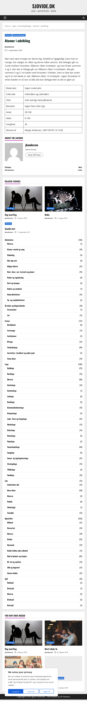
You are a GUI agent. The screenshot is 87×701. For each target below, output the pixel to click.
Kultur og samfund (14, 290)
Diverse (8, 35)
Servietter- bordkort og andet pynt (21, 354)
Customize (16, 691)
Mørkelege (11, 426)
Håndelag (10, 256)
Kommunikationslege (15, 409)
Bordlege (10, 210)
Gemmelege (12, 392)
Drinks (9, 540)
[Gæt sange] (63, 670)
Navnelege (11, 437)
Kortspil (10, 606)
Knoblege (11, 403)
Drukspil (10, 601)
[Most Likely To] (63, 634)
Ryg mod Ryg (11, 216)
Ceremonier (12, 311)
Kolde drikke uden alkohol (17, 552)
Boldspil (10, 584)
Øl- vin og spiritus (14, 563)
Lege (7, 365)
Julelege (10, 397)
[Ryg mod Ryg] (23, 200)
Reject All (31, 691)
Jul (8, 316)
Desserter (11, 529)
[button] (5, 17)
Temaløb (10, 514)
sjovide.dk (43, 6)
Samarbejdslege (19, 35)
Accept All (47, 691)
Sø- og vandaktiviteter (16, 301)
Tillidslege (11, 471)
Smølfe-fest (10, 230)
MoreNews (52, 698)
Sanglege (10, 454)
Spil (6, 580)
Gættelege (11, 386)
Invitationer (12, 337)
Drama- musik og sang (15, 250)
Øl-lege (10, 343)
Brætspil (10, 589)
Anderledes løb (13, 486)
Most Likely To (51, 650)
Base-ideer (11, 491)
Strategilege (12, 465)
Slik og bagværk (13, 568)
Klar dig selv (12, 262)
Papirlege (11, 442)
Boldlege (10, 369)
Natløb (9, 503)
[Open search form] (84, 17)
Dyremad (10, 546)
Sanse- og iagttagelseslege (17, 459)
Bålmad (10, 523)
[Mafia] (63, 200)
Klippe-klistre (12, 267)
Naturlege (11, 431)
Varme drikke (12, 574)
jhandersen (9, 47)
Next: (63, 169)
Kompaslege (12, 414)
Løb (6, 482)
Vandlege (10, 476)
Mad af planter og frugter (17, 557)
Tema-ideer (11, 360)
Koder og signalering (15, 279)
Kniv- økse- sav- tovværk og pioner (20, 273)
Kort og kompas (13, 284)
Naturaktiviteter (13, 295)
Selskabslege (12, 348)
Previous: (24, 169)
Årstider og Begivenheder (15, 307)
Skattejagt (11, 508)
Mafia (47, 216)
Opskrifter (9, 520)
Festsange (11, 332)
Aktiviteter (9, 241)
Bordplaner (11, 326)
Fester (7, 322)
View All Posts (35, 154)
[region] (31, 682)
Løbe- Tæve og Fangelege (17, 420)
